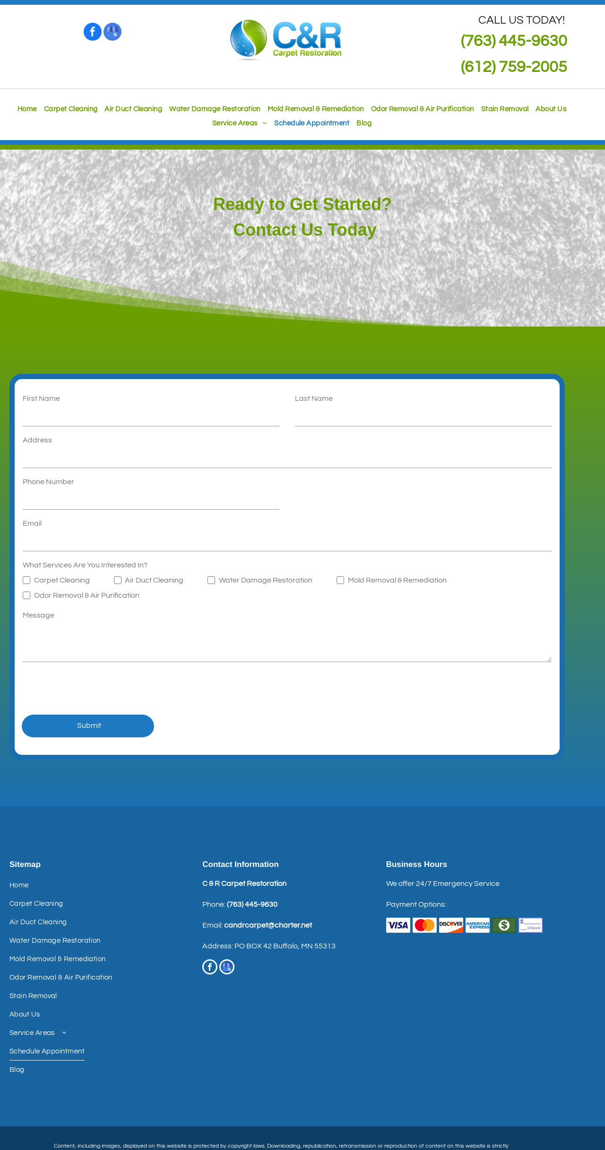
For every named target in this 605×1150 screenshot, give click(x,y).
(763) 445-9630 (252, 863)
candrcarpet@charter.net (268, 883)
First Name (41, 398)
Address (37, 440)
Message (38, 615)
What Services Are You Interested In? (85, 565)
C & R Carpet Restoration (244, 842)
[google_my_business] (112, 33)
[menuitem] (23, 109)
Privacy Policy (314, 1116)
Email (32, 523)
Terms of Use (276, 1116)
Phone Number (48, 482)
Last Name (314, 398)
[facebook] (93, 33)
